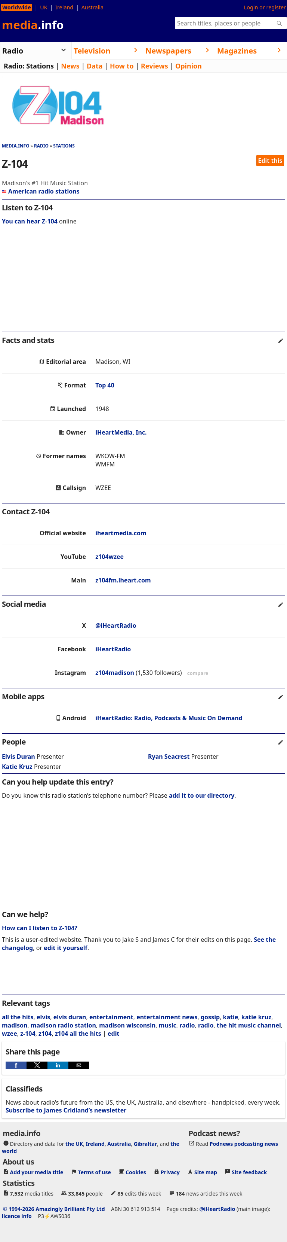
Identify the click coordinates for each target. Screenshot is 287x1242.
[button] (16, 1065)
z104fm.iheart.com (123, 580)
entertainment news (166, 1017)
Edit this (270, 160)
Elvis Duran (18, 756)
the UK (74, 1143)
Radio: (14, 65)
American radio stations (41, 191)
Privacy (170, 1172)
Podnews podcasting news (244, 1143)
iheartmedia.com (120, 533)
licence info (17, 1216)
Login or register (265, 7)
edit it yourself (65, 948)
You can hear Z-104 (30, 221)
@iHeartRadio (115, 625)
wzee (9, 1033)
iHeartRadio (113, 649)
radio (187, 1025)
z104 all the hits (78, 1033)
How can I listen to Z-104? (39, 928)
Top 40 (104, 385)
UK (43, 7)
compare (198, 673)
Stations (40, 65)
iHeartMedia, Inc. (120, 432)
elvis (43, 1017)
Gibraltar (145, 1143)
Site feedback (249, 1172)
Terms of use (94, 1172)
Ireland (64, 7)
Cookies (136, 1172)
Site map (205, 1172)
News (70, 65)
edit (113, 1033)
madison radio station (63, 1025)
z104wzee (109, 556)
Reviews (154, 65)
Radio (41, 146)
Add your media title (37, 1172)
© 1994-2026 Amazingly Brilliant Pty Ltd (54, 1208)
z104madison (114, 673)
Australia (92, 7)
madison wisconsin (127, 1025)
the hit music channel (249, 1025)
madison (15, 1025)
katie (230, 1017)
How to (122, 65)
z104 (45, 1033)
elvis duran (69, 1017)
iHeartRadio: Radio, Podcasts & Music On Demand (169, 718)
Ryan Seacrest (168, 756)
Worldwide (16, 7)
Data (95, 65)
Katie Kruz (17, 766)
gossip (210, 1017)
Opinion (188, 65)
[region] (143, 283)
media (33, 25)
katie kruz (256, 1017)
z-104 (27, 1033)
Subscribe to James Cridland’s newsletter (66, 1110)
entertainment (111, 1017)
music (167, 1025)
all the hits (18, 1017)
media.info (16, 146)
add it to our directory (201, 795)
